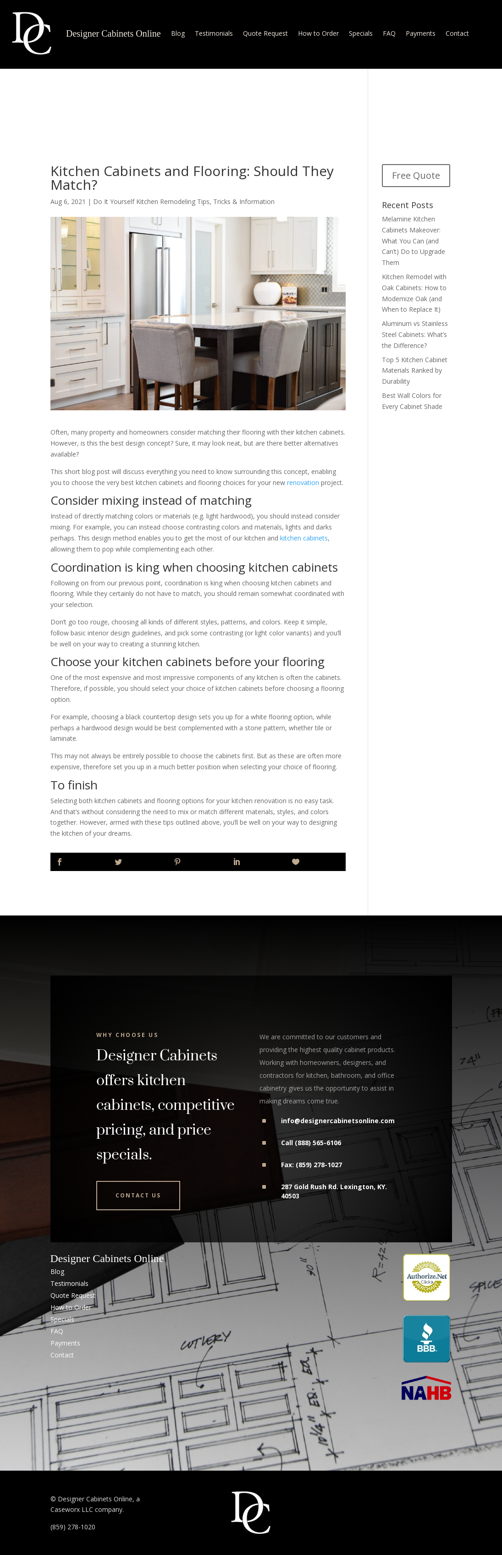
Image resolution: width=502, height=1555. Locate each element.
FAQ (389, 33)
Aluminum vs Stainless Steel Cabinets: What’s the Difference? (415, 334)
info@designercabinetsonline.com (338, 1120)
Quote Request (265, 33)
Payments (421, 33)
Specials (361, 33)
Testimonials (214, 33)
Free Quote (416, 175)
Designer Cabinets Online (113, 33)
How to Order (318, 33)
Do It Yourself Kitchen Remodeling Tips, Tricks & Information (184, 201)
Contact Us (138, 1195)
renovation (303, 482)
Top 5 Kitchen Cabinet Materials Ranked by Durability (414, 370)
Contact (457, 33)
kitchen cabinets (304, 538)
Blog (178, 33)
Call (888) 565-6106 (311, 1142)
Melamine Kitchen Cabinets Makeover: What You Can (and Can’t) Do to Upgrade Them (413, 241)
